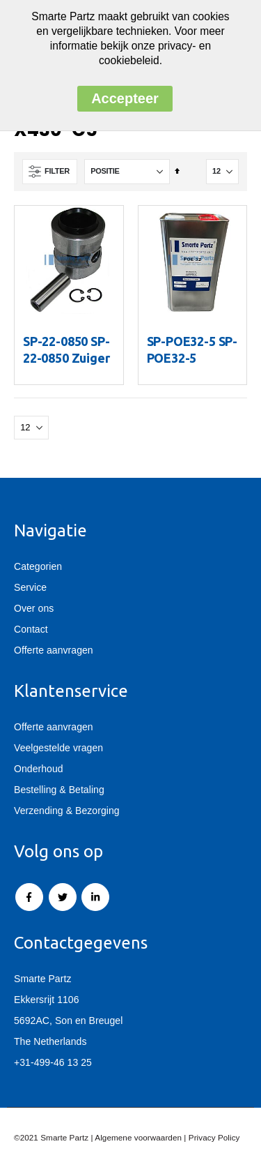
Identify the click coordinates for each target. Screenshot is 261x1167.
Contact (31, 629)
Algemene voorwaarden (138, 1137)
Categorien (38, 566)
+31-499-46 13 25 (53, 1062)
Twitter (63, 897)
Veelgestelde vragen (58, 747)
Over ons (34, 608)
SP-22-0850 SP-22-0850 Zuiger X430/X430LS (66, 358)
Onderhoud (38, 768)
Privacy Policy (214, 1137)
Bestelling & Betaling (59, 789)
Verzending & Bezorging (67, 810)
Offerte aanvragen (53, 650)
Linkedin (95, 897)
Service (30, 587)
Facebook (29, 897)
